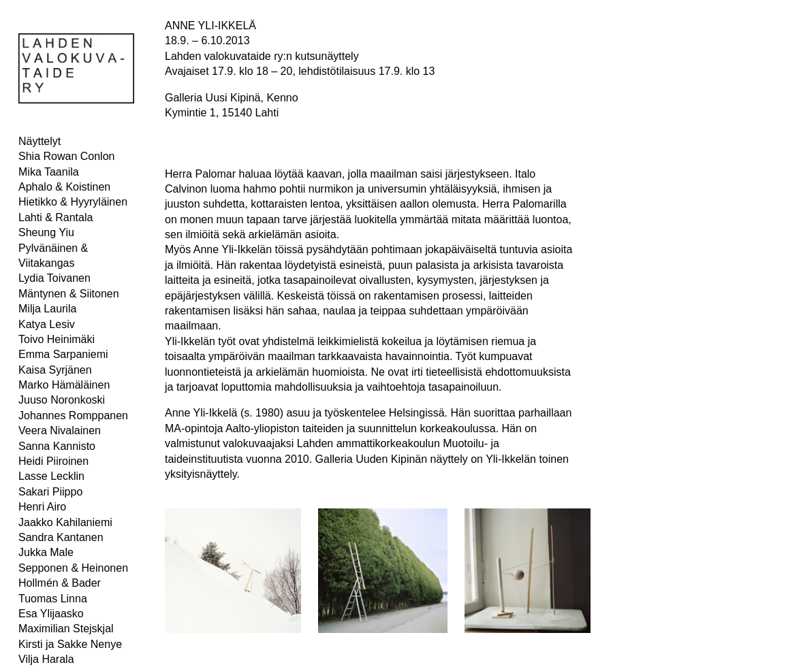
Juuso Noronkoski (61, 400)
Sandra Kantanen (61, 537)
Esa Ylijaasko (51, 613)
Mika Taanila (48, 172)
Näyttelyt (39, 141)
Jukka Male (46, 552)
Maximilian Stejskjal (66, 628)
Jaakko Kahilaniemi (65, 522)
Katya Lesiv (46, 324)
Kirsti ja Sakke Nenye (70, 644)
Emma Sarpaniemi (63, 354)
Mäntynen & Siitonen (68, 293)
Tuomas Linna (52, 598)
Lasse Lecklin (51, 476)
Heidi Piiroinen (53, 461)
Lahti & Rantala (55, 217)
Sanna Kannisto (56, 446)
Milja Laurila (47, 308)
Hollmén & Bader (59, 583)
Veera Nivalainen (59, 430)
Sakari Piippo (50, 492)
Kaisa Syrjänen (55, 370)
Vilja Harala (46, 659)
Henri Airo (42, 507)
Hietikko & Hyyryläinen (72, 202)
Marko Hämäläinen (64, 385)
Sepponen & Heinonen (73, 568)
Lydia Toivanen (54, 278)
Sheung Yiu (46, 232)
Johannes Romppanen (73, 415)
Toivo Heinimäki (56, 339)
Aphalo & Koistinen (64, 187)
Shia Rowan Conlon (66, 156)
